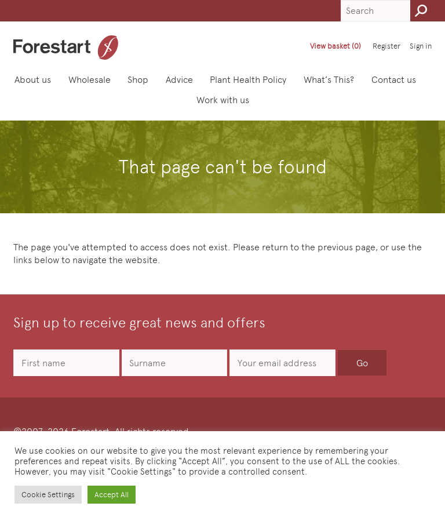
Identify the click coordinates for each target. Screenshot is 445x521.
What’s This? (332, 79)
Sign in (421, 46)
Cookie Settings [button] (48, 494)
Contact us (397, 79)
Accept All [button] (111, 494)
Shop (142, 79)
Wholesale (93, 79)
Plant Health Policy (252, 79)
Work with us (226, 99)
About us (36, 79)
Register (386, 46)
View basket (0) (335, 46)
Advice (182, 79)
